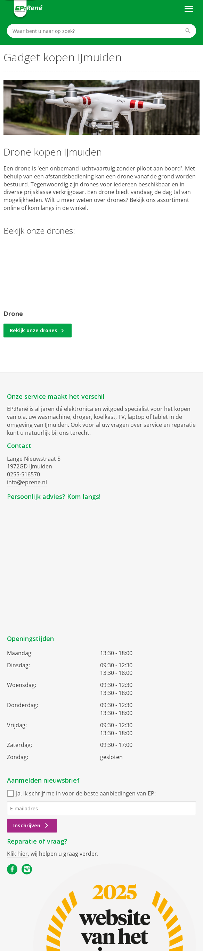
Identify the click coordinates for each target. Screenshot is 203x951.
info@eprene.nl (27, 482)
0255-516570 (23, 474)
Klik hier (17, 853)
